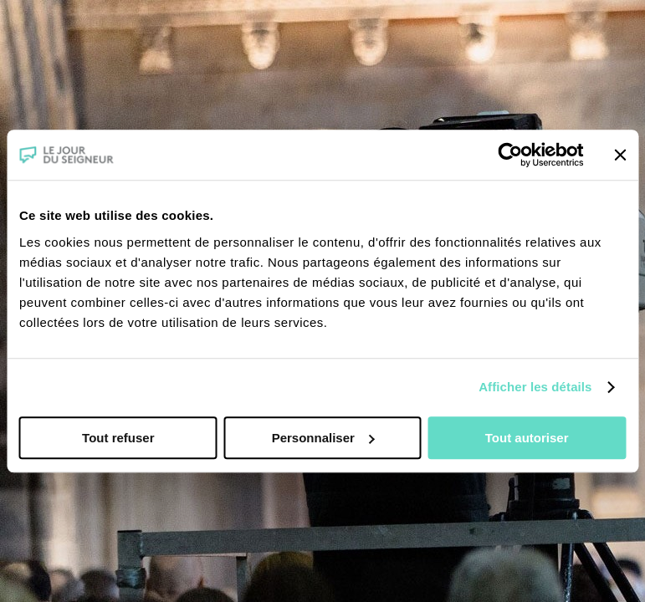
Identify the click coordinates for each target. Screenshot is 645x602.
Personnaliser (323, 438)
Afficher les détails (535, 387)
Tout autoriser (527, 438)
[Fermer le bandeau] (620, 155)
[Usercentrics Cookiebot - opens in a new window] (510, 154)
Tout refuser (118, 438)
